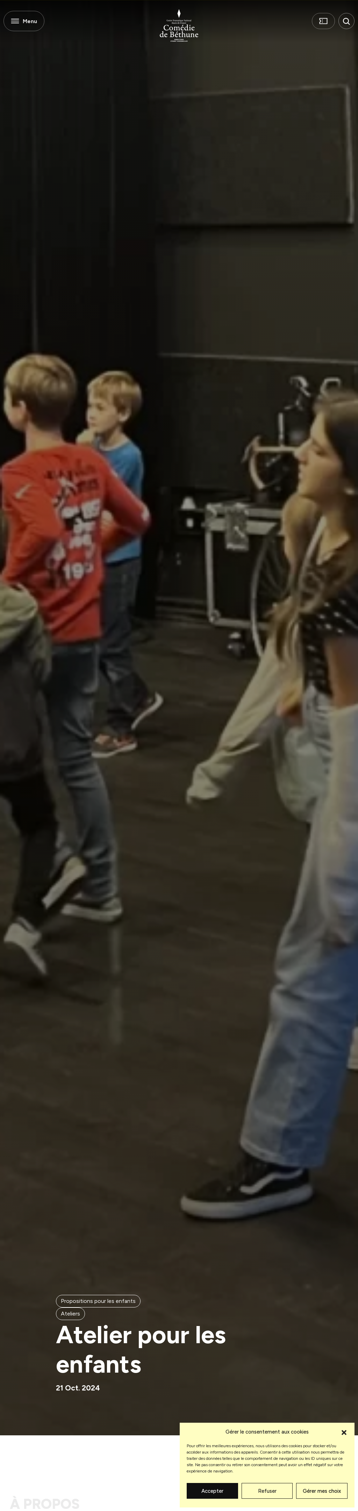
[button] (344, 1431)
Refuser (267, 1491)
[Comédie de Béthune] (179, 25)
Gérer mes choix (322, 1491)
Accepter (212, 1491)
